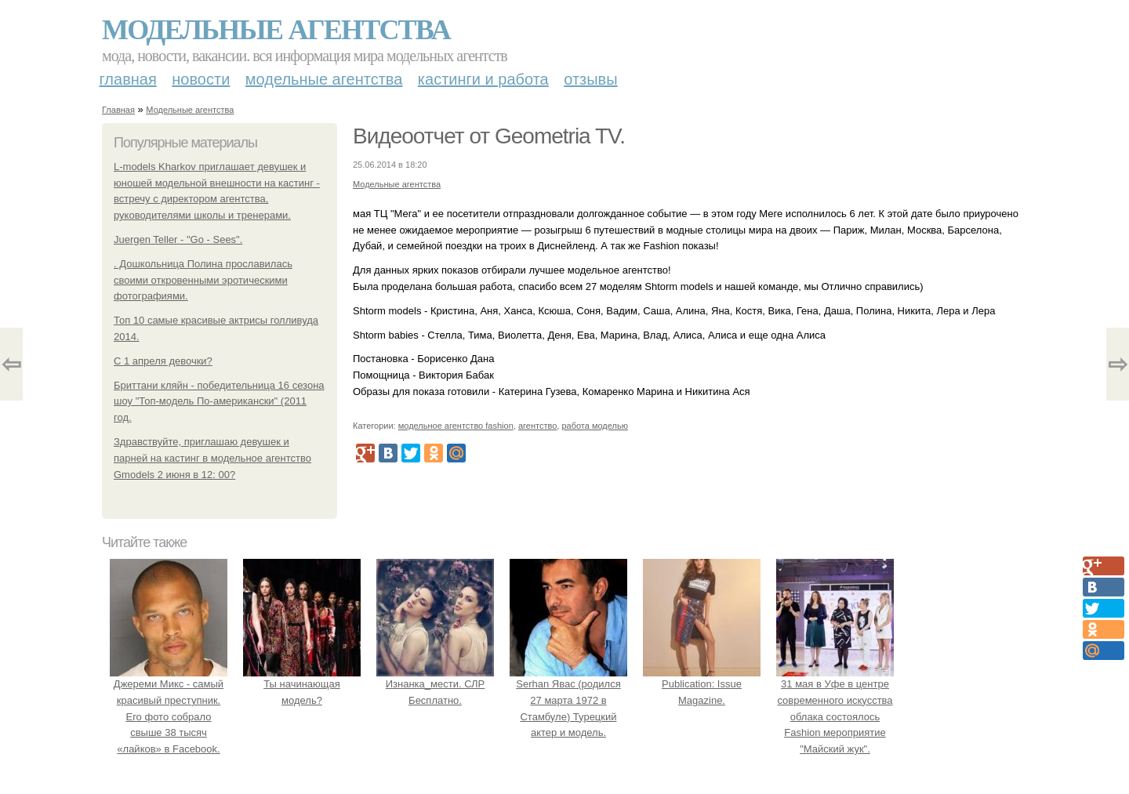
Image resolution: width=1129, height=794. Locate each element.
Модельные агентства (276, 29)
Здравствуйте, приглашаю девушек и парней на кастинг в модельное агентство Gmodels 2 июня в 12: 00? (212, 458)
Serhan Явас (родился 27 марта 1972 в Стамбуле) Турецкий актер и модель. (568, 700)
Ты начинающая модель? (302, 684)
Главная (128, 79)
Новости (201, 79)
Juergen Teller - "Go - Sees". (178, 239)
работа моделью (594, 425)
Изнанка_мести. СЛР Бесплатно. (435, 684)
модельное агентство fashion (456, 425)
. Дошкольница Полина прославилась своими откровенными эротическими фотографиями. (203, 280)
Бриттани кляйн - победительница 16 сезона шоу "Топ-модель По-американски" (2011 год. (219, 401)
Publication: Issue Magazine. (702, 684)
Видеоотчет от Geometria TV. (489, 136)
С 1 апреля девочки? (163, 361)
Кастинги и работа (483, 79)
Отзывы (590, 79)
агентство (537, 425)
